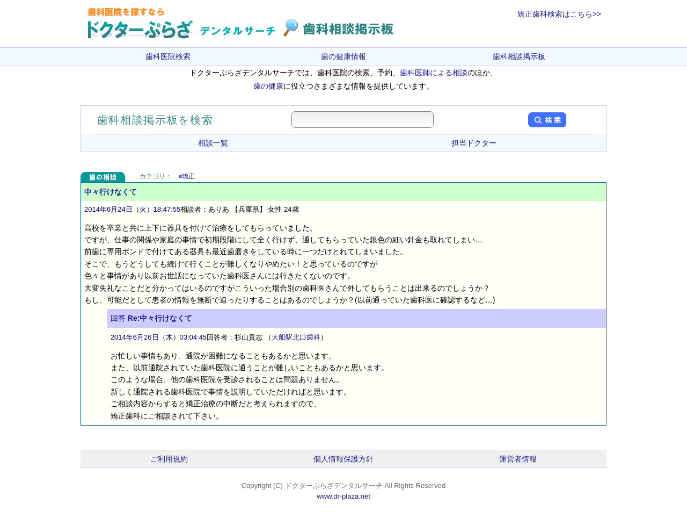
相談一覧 (213, 143)
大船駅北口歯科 (296, 337)
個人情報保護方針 (343, 459)
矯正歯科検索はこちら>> (559, 14)
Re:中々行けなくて (160, 318)
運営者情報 (518, 459)
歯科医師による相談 (433, 72)
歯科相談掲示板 (519, 56)
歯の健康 (268, 86)
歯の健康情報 (343, 56)
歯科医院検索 (168, 56)
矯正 (188, 176)
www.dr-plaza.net (343, 496)
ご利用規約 (169, 459)
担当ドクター (473, 143)
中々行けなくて (110, 192)
